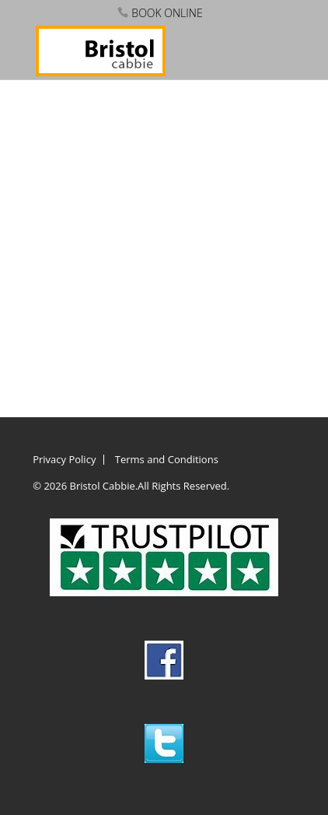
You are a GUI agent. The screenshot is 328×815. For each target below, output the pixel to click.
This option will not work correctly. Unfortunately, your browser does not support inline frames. (164, 238)
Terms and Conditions (166, 459)
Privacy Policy (64, 459)
